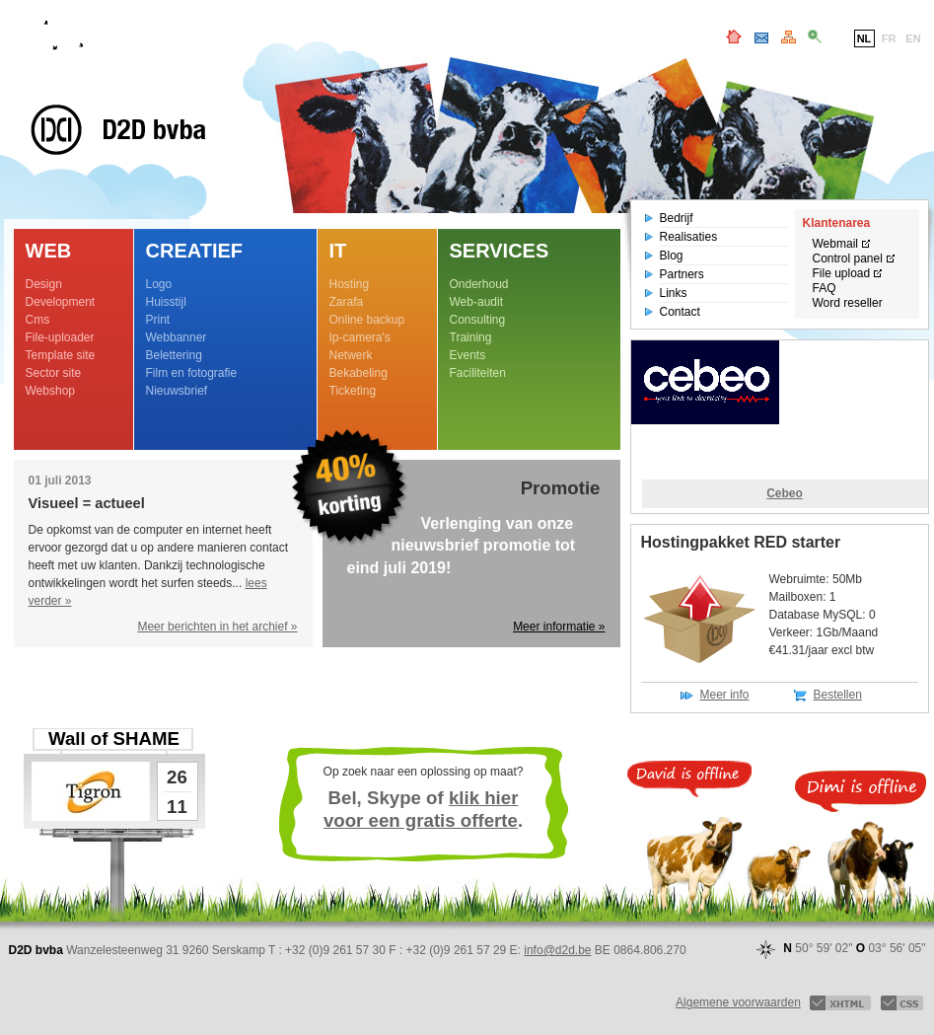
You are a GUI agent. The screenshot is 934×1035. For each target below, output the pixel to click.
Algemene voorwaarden (738, 1002)
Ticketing (353, 391)
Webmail (835, 244)
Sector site (54, 373)
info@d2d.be (557, 950)
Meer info (725, 695)
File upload (842, 273)
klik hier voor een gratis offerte (421, 809)
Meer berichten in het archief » (217, 626)
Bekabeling (358, 373)
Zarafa (346, 302)
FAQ (824, 288)
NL (864, 38)
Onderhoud (479, 284)
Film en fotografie (192, 373)
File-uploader (60, 337)
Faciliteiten (478, 373)
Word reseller (848, 303)
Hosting (349, 284)
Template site (61, 355)
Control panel (848, 258)
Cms (38, 320)
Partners (682, 274)
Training (471, 337)
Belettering (174, 355)
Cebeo (784, 493)
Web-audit (476, 302)
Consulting (478, 320)
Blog (671, 255)
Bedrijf (676, 218)
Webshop (50, 391)
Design (44, 284)
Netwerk (351, 355)
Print (158, 320)
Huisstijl (166, 302)
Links (673, 293)
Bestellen (838, 695)
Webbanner (176, 337)
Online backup (367, 320)
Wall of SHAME (114, 738)
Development (61, 302)
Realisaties (689, 237)
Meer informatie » (559, 626)
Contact (680, 312)
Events (468, 355)
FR (889, 38)
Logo (159, 284)
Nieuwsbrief (177, 391)
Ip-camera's (360, 337)
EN (912, 38)
